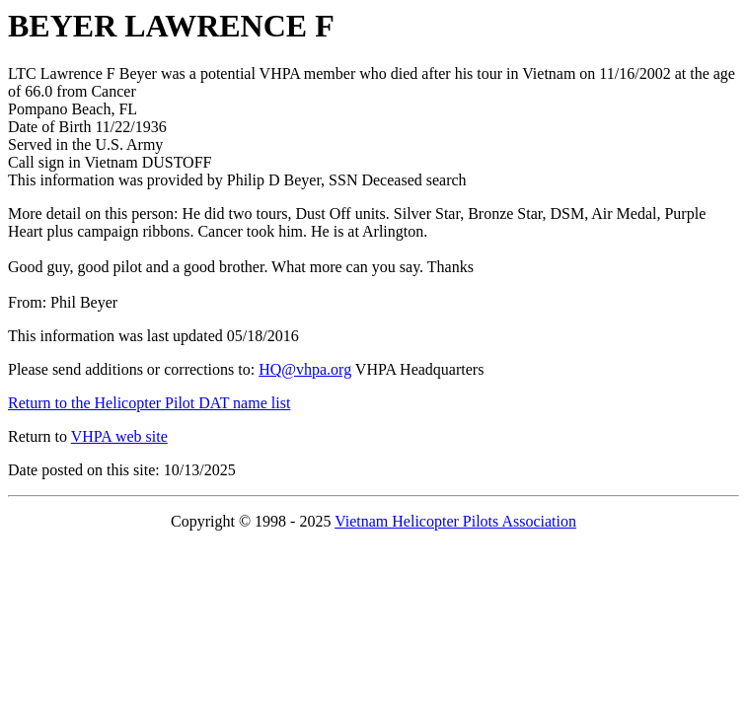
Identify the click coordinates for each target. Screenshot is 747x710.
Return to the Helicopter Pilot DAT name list (149, 402)
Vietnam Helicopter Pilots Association (455, 521)
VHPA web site (119, 436)
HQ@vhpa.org (305, 369)
